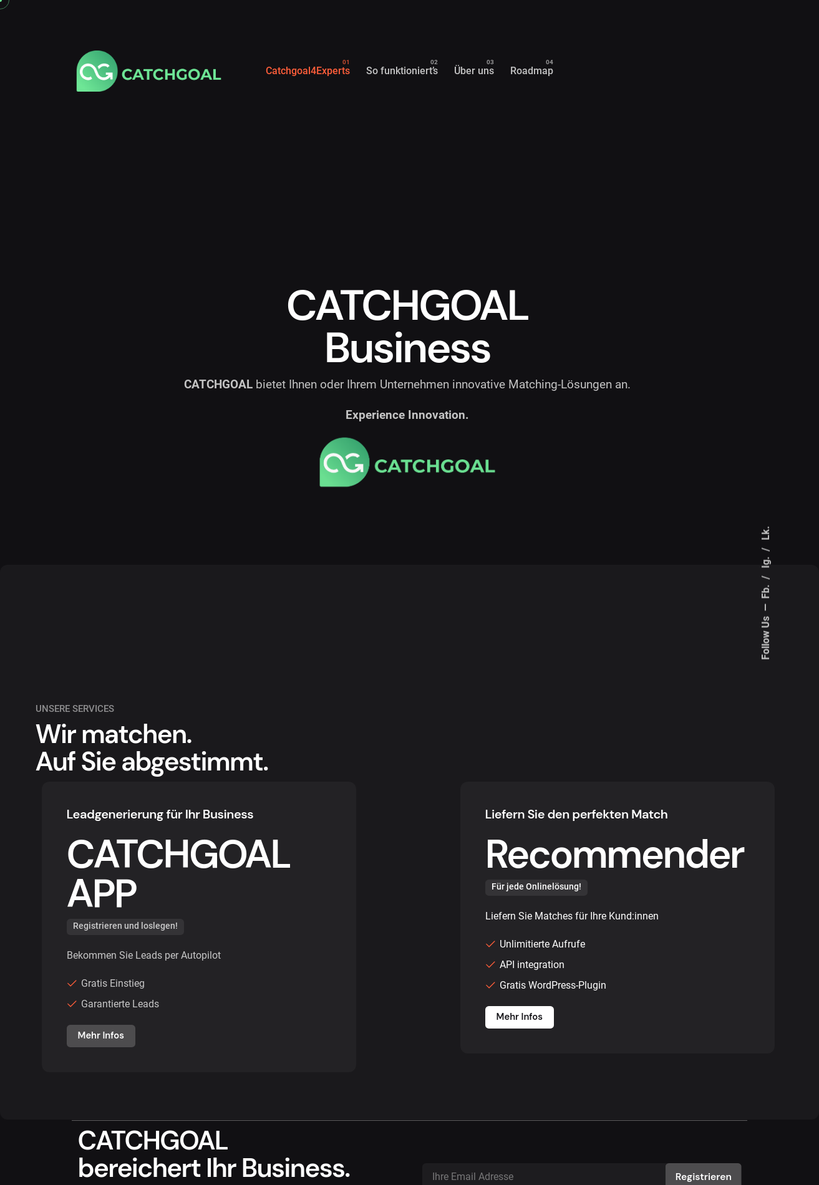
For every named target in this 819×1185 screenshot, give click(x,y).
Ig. (766, 561)
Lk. (766, 532)
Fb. (766, 590)
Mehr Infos (101, 1035)
